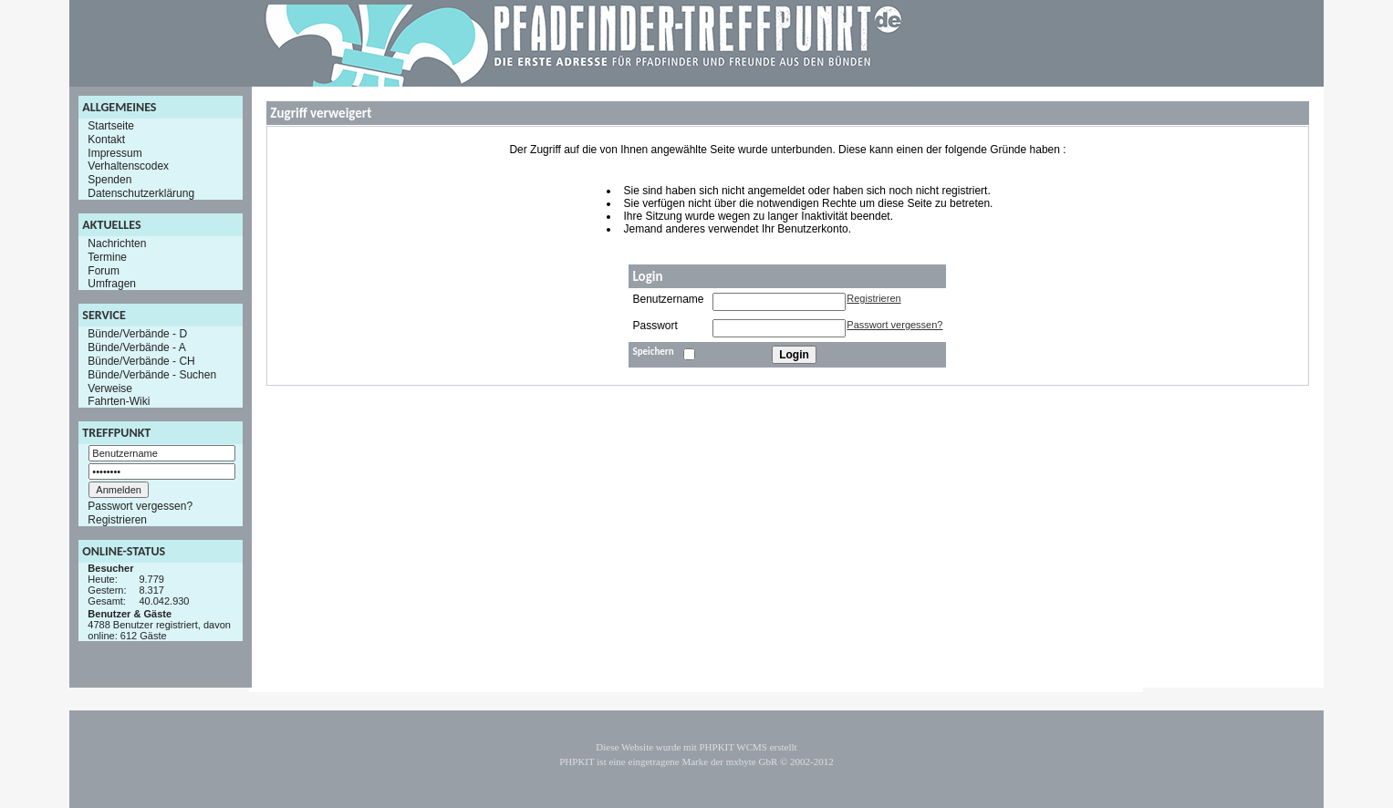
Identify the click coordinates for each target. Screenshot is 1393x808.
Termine (107, 257)
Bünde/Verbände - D (137, 333)
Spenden (109, 179)
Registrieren (117, 519)
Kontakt (106, 139)
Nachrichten (117, 243)
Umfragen (112, 283)
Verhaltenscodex (128, 166)
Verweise (110, 387)
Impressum (114, 152)
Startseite (111, 125)
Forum (104, 270)
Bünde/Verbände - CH (141, 361)
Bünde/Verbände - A (136, 347)
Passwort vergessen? (140, 506)
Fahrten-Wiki (119, 401)
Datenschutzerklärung (141, 193)
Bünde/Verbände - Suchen (152, 374)
